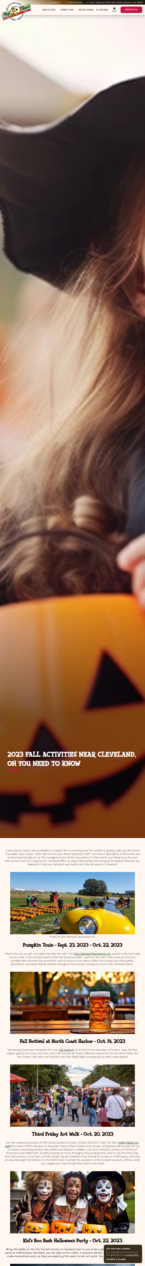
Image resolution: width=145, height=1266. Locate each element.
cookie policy (132, 1255)
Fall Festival (66, 1049)
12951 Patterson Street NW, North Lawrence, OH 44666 (116, 2)
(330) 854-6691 (75, 2)
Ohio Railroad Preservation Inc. (92, 953)
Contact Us (55, 2)
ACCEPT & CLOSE (116, 1259)
